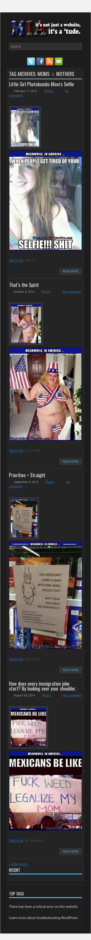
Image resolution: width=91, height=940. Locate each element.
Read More (71, 271)
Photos (48, 91)
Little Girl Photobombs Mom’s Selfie (41, 84)
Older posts (18, 864)
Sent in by (16, 260)
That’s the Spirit (24, 284)
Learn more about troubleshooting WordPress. (44, 918)
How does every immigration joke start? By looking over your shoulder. (42, 686)
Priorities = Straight (27, 475)
